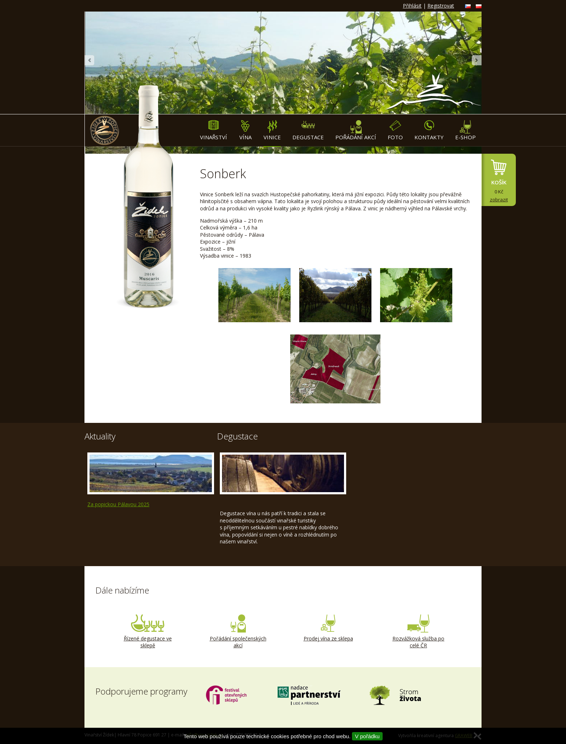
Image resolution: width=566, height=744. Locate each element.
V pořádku (367, 736)
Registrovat (440, 5)
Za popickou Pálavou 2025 (118, 504)
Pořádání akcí (355, 130)
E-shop (465, 130)
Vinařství (213, 130)
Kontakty (429, 130)
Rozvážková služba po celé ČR (418, 631)
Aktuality (100, 436)
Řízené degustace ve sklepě (147, 631)
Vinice (272, 130)
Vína (245, 130)
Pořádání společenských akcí (238, 631)
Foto (395, 130)
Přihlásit (412, 5)
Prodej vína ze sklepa (328, 628)
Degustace (308, 130)
